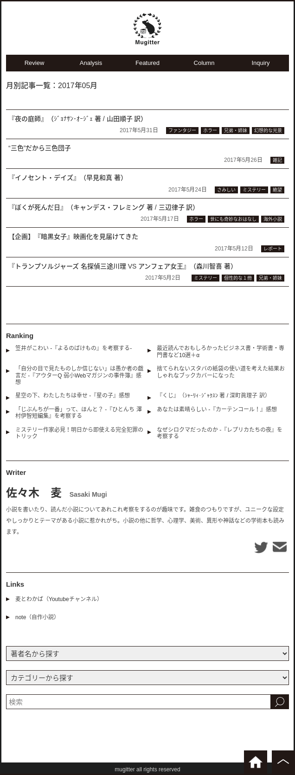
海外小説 (272, 219)
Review (35, 62)
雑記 (277, 160)
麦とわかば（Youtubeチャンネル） (59, 599)
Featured (147, 62)
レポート (272, 248)
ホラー (210, 130)
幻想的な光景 (268, 130)
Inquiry (260, 62)
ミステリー (254, 189)
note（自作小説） (37, 617)
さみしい (226, 189)
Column (204, 62)
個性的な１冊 (238, 278)
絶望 (277, 189)
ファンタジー (182, 130)
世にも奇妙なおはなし (233, 219)
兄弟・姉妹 (235, 130)
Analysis (91, 62)
